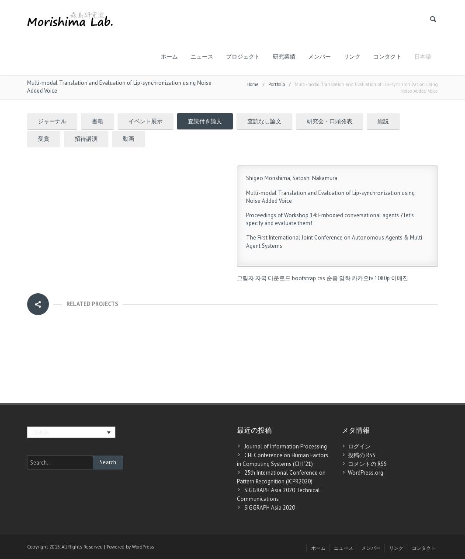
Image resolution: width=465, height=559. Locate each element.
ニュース (202, 56)
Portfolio (276, 84)
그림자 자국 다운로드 (264, 278)
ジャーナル (52, 121)
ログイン (359, 446)
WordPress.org (365, 472)
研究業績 (284, 56)
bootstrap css (308, 278)
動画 (128, 138)
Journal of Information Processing (285, 446)
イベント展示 (145, 121)
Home (252, 84)
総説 (383, 121)
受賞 (43, 138)
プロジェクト (243, 56)
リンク (352, 56)
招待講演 (86, 138)
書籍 (97, 121)
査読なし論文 (264, 121)
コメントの (367, 464)
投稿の (361, 455)
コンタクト (387, 56)
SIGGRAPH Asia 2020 (269, 507)
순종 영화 (338, 278)
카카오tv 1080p (371, 278)
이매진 (399, 278)
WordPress (143, 547)
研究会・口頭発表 (329, 121)
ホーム (169, 56)
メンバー (319, 56)
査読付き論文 (205, 121)
